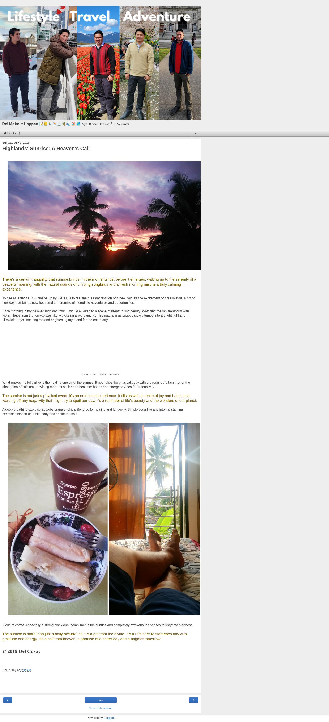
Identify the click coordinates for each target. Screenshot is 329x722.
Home (100, 700)
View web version (100, 708)
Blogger (109, 717)
